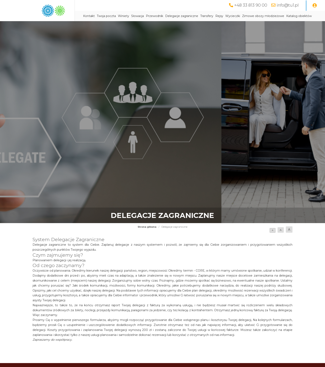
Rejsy (219, 16)
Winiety (123, 16)
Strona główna (147, 226)
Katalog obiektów (299, 16)
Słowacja (137, 16)
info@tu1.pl (287, 5)
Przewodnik (154, 16)
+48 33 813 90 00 (250, 5)
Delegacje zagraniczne (181, 16)
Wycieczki (232, 16)
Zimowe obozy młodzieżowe (263, 16)
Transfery (206, 16)
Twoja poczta (106, 16)
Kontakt (89, 16)
